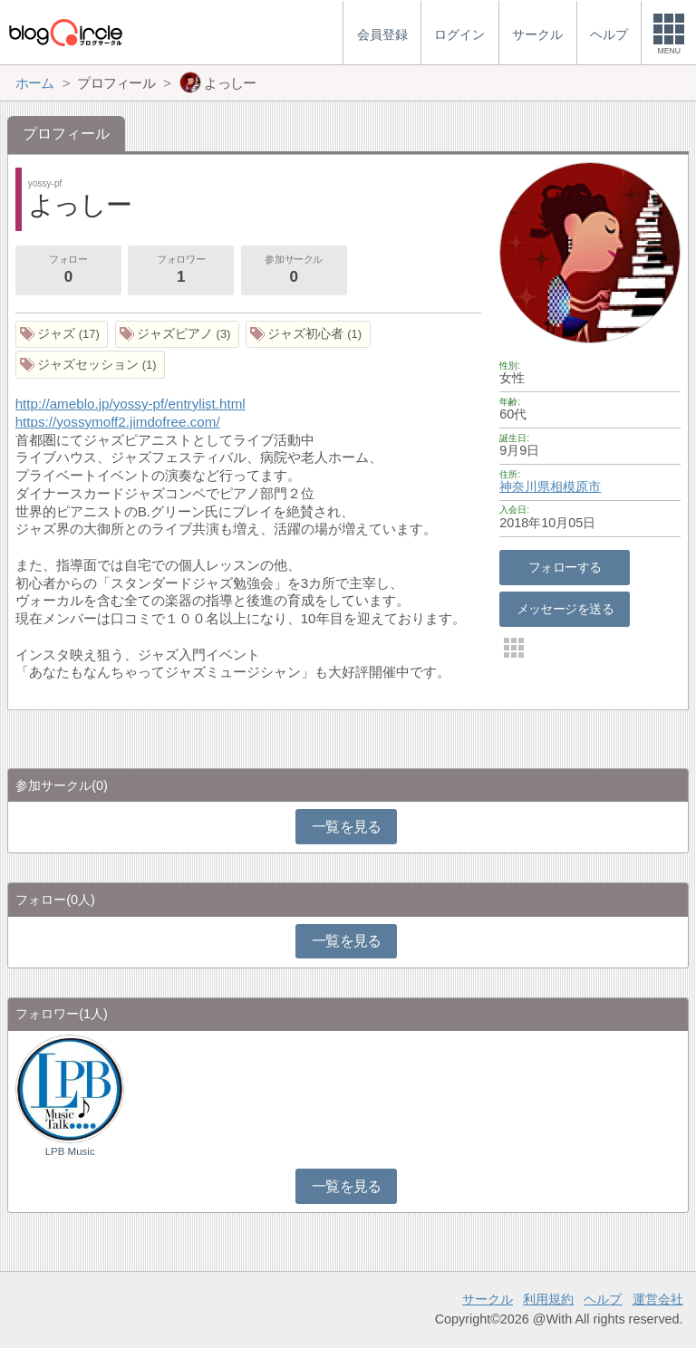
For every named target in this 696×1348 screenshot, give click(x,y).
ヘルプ (603, 1299)
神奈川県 (524, 486)
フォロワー (180, 271)
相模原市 (575, 486)
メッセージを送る (565, 609)
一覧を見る (347, 826)
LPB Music (70, 1151)
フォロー (68, 271)
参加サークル (294, 271)
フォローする (565, 567)
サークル (487, 1299)
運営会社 (658, 1299)
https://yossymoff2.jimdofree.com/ (117, 421)
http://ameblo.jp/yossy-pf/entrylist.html (130, 403)
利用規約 (548, 1299)
